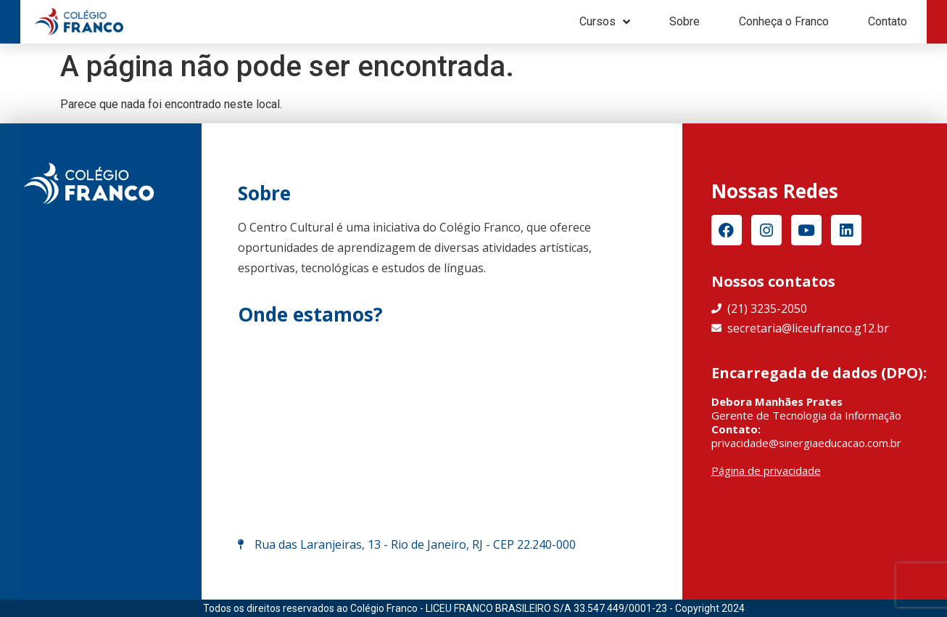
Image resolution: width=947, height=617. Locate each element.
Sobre (684, 21)
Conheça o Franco (784, 21)
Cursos (604, 22)
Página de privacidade (766, 470)
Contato (887, 21)
